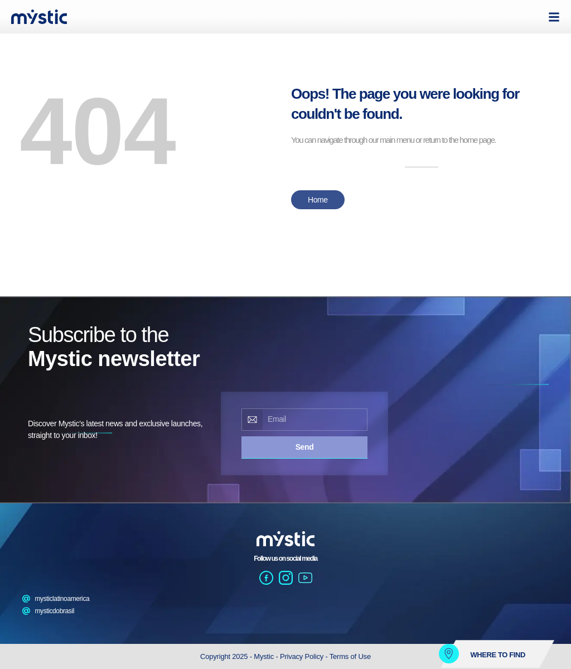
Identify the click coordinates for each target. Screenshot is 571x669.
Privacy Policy (303, 656)
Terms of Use (350, 656)
